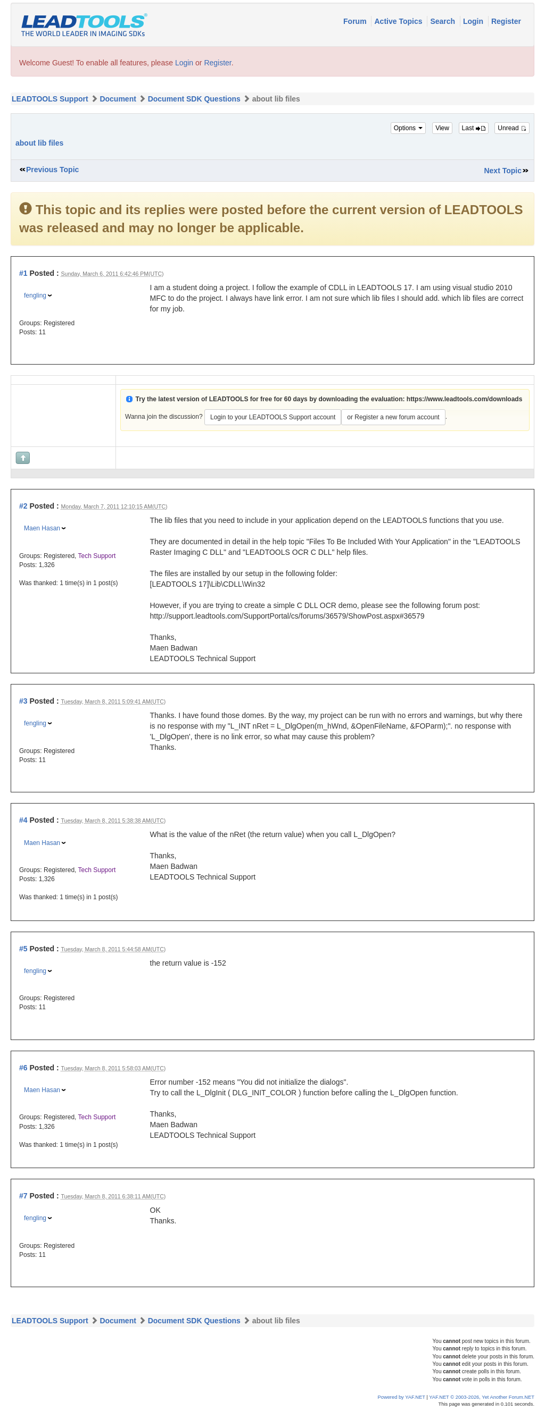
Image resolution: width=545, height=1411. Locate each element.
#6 (23, 1067)
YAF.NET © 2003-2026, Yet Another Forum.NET (481, 1397)
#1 (23, 273)
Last (473, 128)
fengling (35, 295)
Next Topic (503, 170)
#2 (23, 506)
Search (443, 21)
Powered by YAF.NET (401, 1397)
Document (118, 99)
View (442, 128)
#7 (23, 1196)
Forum (355, 21)
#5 (23, 948)
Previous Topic (52, 169)
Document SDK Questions (194, 99)
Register (506, 21)
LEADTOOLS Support (50, 99)
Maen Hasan (42, 528)
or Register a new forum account (393, 417)
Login (474, 21)
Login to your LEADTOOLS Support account (272, 417)
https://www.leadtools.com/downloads (465, 399)
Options (408, 128)
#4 (23, 820)
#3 (23, 701)
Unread (512, 128)
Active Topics (399, 21)
